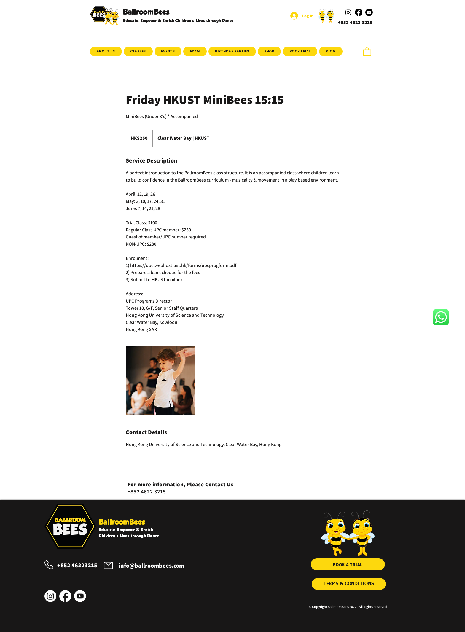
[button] (138, 51)
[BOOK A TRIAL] (348, 564)
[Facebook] (65, 596)
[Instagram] (50, 596)
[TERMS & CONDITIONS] (349, 584)
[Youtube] (80, 596)
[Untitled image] (160, 380)
